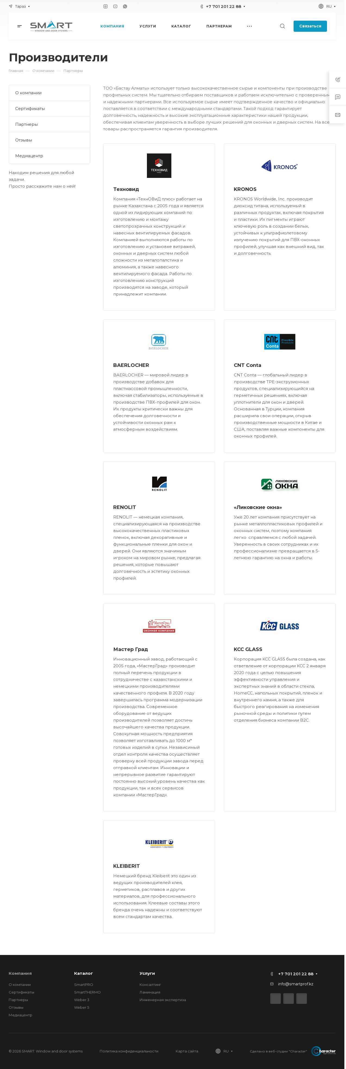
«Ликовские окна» (258, 507)
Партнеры (26, 124)
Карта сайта (187, 1051)
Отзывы (23, 140)
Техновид (126, 189)
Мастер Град (130, 649)
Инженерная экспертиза (163, 1000)
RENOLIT (124, 507)
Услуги (147, 973)
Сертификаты (30, 108)
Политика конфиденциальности (129, 1051)
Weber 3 (81, 1000)
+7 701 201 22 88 (223, 6)
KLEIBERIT (126, 866)
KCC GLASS (248, 649)
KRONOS (245, 189)
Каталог (83, 973)
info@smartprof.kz (295, 984)
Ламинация (150, 992)
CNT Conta (247, 365)
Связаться (310, 26)
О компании (28, 92)
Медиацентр (29, 155)
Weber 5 (81, 1007)
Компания (20, 973)
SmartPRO (83, 984)
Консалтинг (150, 984)
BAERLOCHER (131, 365)
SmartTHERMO (87, 992)
